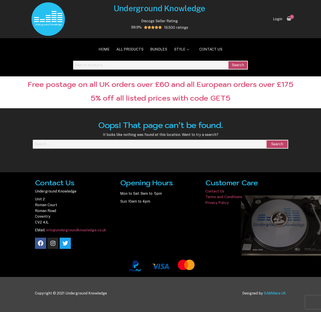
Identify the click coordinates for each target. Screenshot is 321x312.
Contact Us (210, 49)
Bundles (158, 49)
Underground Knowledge (159, 8)
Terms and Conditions (223, 197)
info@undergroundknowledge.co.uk (76, 230)
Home (104, 49)
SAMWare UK (275, 293)
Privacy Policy (217, 203)
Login (277, 19)
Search (238, 65)
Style (182, 49)
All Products (129, 49)
